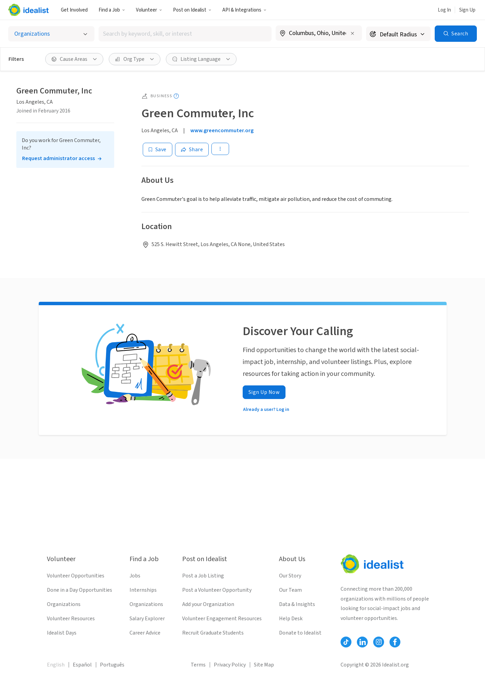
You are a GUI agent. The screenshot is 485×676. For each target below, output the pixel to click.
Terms (198, 665)
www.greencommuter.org (222, 130)
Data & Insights (297, 604)
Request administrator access (58, 158)
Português (112, 665)
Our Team (290, 590)
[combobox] (185, 34)
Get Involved (74, 10)
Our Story (290, 575)
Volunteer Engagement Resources (222, 618)
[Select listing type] (51, 33)
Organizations (64, 604)
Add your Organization (208, 604)
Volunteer (149, 10)
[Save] (157, 149)
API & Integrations (244, 10)
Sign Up (467, 10)
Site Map (264, 665)
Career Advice (144, 633)
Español (82, 665)
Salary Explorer (147, 618)
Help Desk (290, 618)
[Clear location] (352, 33)
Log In (444, 10)
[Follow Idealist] (346, 642)
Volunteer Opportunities (75, 575)
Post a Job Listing (203, 575)
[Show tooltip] (176, 96)
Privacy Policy (230, 665)
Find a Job (112, 10)
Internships (143, 590)
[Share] (192, 149)
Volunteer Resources (71, 618)
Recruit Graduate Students (213, 633)
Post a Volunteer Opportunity (217, 590)
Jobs (134, 575)
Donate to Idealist (300, 633)
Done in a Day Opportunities (79, 590)
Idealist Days (61, 633)
